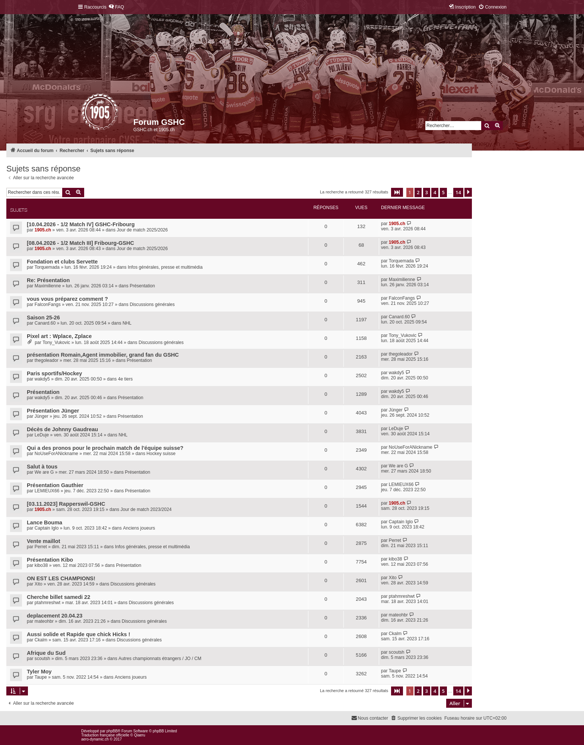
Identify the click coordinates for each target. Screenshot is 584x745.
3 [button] (426, 192)
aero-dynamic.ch (95, 739)
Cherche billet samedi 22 (58, 597)
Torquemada (47, 267)
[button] (397, 192)
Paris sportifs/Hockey (54, 373)
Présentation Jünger (53, 411)
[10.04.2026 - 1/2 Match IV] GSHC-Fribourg (81, 224)
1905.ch (43, 230)
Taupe (41, 677)
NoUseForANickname (56, 453)
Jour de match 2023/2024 (145, 509)
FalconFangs (48, 304)
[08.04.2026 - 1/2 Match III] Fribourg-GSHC (80, 243)
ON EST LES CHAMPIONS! (61, 578)
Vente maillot (43, 541)
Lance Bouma (44, 522)
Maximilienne (48, 285)
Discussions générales (152, 304)
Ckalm (41, 640)
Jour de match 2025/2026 (142, 230)
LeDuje (42, 435)
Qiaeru (139, 735)
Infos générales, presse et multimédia (165, 267)
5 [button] (443, 192)
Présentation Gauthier (55, 485)
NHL (127, 323)
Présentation (142, 285)
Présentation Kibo (50, 560)
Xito (38, 584)
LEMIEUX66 (47, 490)
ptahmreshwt (47, 602)
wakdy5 (42, 379)
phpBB (112, 731)
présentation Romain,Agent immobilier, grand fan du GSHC (103, 355)
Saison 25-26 (43, 318)
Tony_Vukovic (56, 342)
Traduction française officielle (105, 735)
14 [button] (458, 192)
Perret (41, 546)
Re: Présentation (48, 280)
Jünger (41, 416)
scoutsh (42, 658)
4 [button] (435, 192)
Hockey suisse (160, 453)
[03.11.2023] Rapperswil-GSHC (66, 504)
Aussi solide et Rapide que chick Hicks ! (78, 634)
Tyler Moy (39, 672)
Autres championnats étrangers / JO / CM (159, 658)
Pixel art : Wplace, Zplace (59, 336)
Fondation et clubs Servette (62, 262)
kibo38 (41, 565)
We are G (44, 472)
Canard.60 (45, 323)
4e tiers (125, 379)
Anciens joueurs (139, 528)
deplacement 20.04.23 (54, 616)
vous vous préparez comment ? (67, 299)
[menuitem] (116, 7)
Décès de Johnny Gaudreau (62, 429)
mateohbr (44, 621)
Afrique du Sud (46, 653)
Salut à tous (42, 467)
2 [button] (418, 192)
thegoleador (46, 360)
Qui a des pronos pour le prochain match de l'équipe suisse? (105, 448)
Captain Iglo (47, 528)
